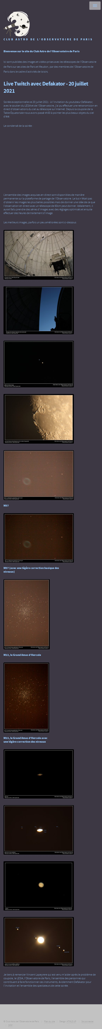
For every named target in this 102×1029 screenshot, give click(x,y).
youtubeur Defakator (80, 102)
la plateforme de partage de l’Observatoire (46, 198)
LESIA (28, 105)
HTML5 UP (71, 1021)
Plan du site (49, 1021)
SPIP (10, 1025)
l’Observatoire (46, 105)
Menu (95, 5)
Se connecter (87, 1021)
